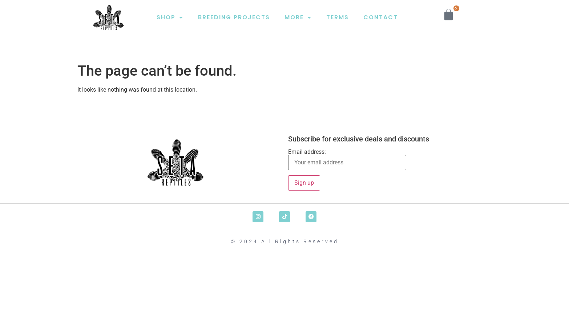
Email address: (347, 159)
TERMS (337, 17)
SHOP (170, 17)
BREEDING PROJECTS (234, 17)
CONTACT (380, 17)
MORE (298, 17)
